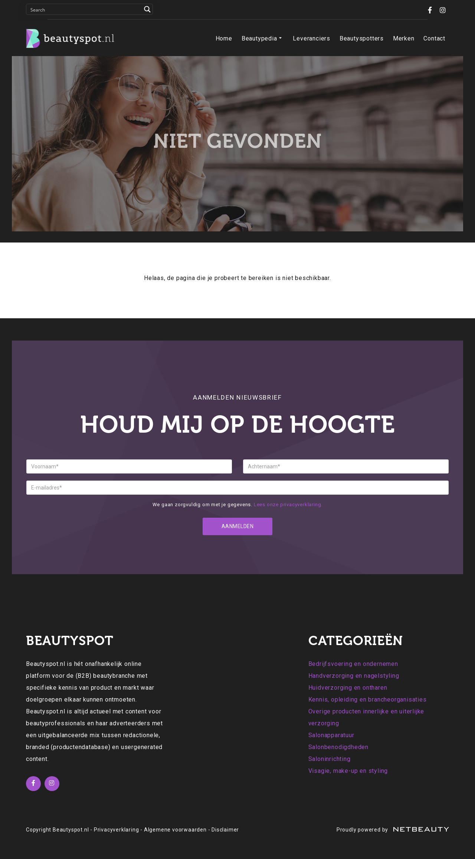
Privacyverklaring (116, 830)
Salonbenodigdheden (338, 747)
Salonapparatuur (331, 735)
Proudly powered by (393, 830)
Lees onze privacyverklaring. (288, 504)
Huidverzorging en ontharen (347, 687)
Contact (434, 38)
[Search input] (84, 9)
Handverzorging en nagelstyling (353, 675)
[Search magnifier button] (147, 9)
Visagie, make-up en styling (348, 770)
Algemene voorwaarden (175, 830)
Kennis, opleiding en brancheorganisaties (367, 699)
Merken (404, 38)
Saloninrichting (329, 758)
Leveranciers (311, 38)
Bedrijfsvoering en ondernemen (353, 663)
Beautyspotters (362, 38)
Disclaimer (225, 830)
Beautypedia (263, 38)
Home (224, 38)
